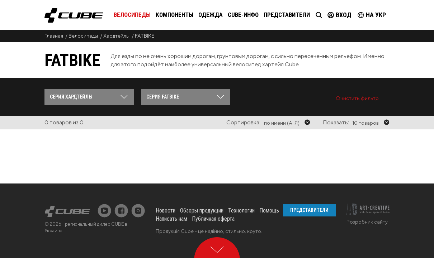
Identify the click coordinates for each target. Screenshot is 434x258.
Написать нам (171, 189)
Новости (165, 181)
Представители (287, 14)
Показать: (336, 122)
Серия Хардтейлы (71, 97)
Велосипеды (132, 14)
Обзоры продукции (201, 181)
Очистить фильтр (357, 98)
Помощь (269, 181)
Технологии (241, 181)
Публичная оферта (213, 189)
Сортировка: (243, 122)
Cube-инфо (243, 14)
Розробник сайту (367, 193)
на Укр (372, 15)
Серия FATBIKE (162, 97)
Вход (339, 15)
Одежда (210, 14)
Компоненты (174, 14)
